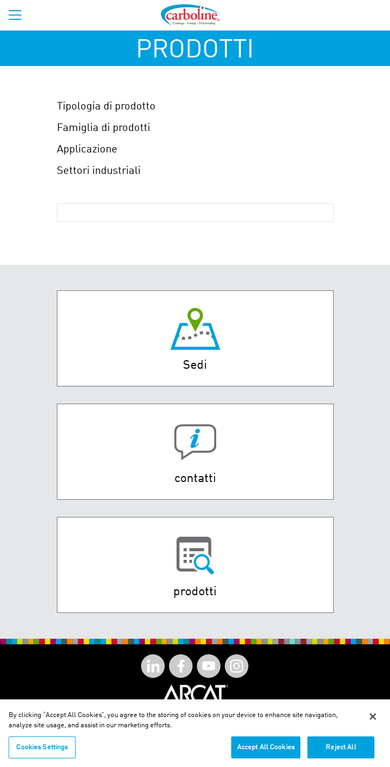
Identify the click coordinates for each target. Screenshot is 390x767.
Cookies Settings (42, 750)
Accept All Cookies (266, 750)
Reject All (341, 750)
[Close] (373, 720)
